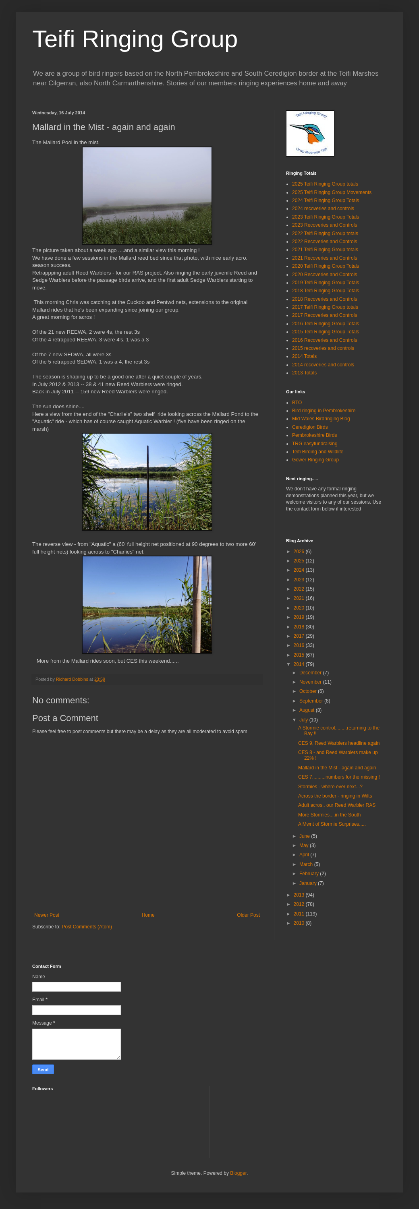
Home (148, 915)
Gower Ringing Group (315, 460)
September (311, 701)
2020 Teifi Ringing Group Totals (325, 266)
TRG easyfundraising (315, 443)
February (309, 873)
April (304, 855)
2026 (300, 551)
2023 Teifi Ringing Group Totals (325, 217)
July (304, 720)
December (311, 673)
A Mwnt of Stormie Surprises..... (332, 824)
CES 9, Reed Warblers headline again (339, 743)
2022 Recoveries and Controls (324, 241)
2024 (300, 570)
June (305, 836)
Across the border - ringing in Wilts (335, 796)
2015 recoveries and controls (323, 348)
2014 (300, 664)
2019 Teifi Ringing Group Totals (325, 282)
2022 (300, 589)
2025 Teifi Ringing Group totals (325, 184)
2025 (300, 561)
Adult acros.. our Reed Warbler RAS (336, 805)
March (306, 864)
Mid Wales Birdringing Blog (321, 419)
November (311, 682)
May (304, 845)
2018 (300, 627)
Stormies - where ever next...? (330, 786)
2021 (300, 598)
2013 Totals (304, 373)
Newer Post (46, 915)
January (308, 883)
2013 (300, 895)
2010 (300, 923)
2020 (300, 608)
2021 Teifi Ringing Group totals (325, 249)
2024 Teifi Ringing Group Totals (325, 200)
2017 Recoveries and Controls (324, 315)
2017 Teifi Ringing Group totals (325, 307)
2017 (300, 636)
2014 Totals (304, 356)
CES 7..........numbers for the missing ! (339, 777)
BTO (297, 402)
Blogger (238, 1173)
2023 (300, 580)
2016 (300, 645)
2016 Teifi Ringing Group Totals (325, 324)
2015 (300, 655)
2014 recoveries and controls (323, 365)
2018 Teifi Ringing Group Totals (325, 290)
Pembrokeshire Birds (314, 435)
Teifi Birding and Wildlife (317, 452)
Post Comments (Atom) (87, 927)
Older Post (248, 915)
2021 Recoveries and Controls (324, 258)
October (308, 691)
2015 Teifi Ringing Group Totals (325, 332)
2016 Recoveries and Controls (324, 340)
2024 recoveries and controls (323, 208)
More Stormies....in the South (329, 815)
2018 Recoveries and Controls (324, 299)
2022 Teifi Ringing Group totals (325, 233)
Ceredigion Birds (310, 427)
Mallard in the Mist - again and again (337, 768)
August (307, 710)
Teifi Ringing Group (135, 38)
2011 (300, 914)
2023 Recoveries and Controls (324, 225)
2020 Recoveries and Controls (324, 274)
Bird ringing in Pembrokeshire (323, 410)
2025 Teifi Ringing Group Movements (331, 192)
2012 (300, 904)
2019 (300, 617)
